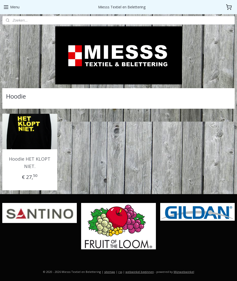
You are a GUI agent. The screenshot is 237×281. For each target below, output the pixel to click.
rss (120, 272)
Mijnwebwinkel (184, 272)
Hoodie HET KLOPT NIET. (29, 162)
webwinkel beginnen (139, 272)
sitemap (109, 272)
